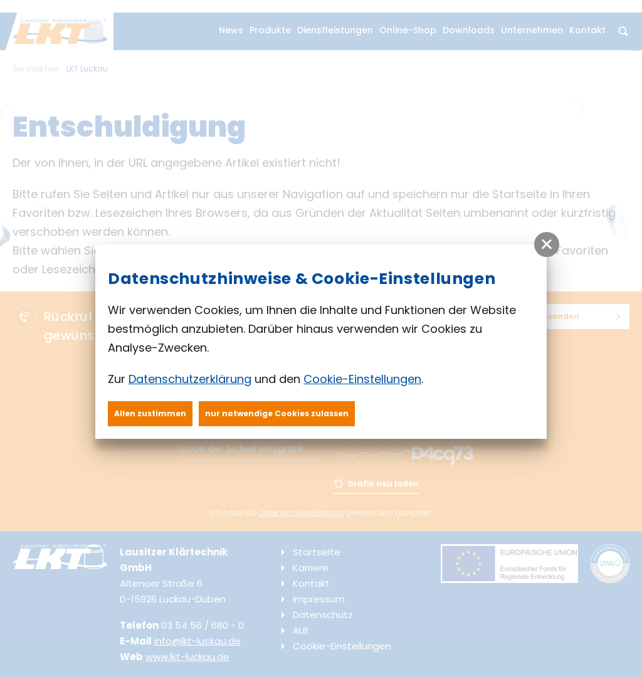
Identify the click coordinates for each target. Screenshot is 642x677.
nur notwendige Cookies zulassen (277, 413)
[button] (546, 244)
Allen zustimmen (150, 413)
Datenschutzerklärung (190, 379)
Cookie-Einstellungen (362, 379)
